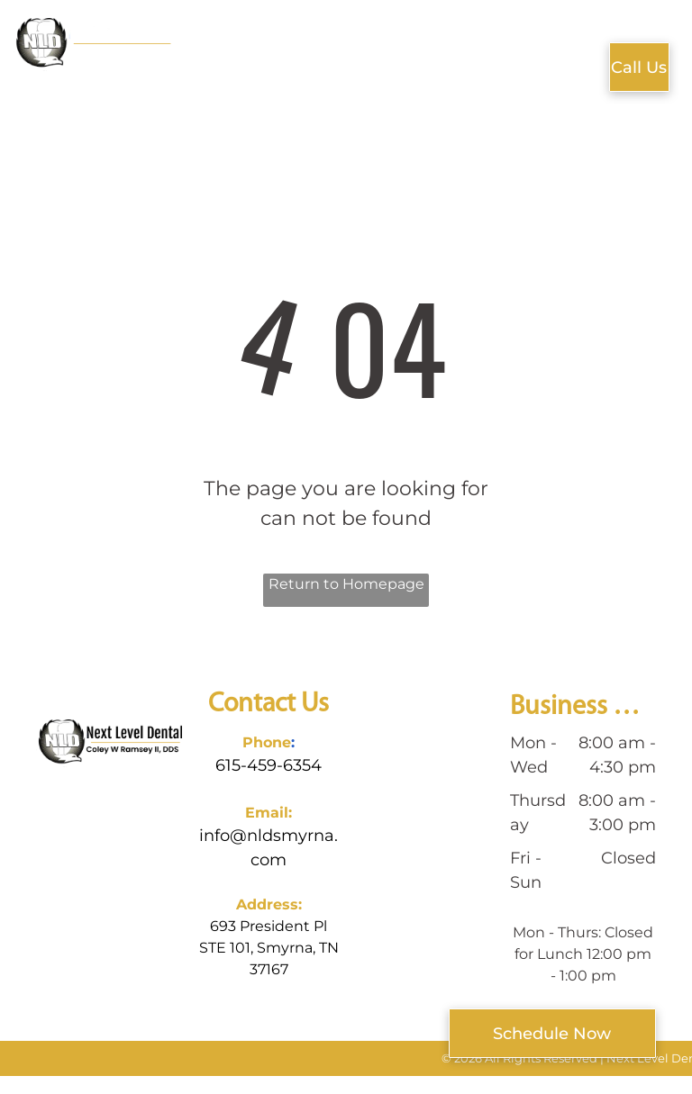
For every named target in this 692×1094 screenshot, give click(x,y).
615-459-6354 (268, 765)
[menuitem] (224, 61)
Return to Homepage (346, 583)
